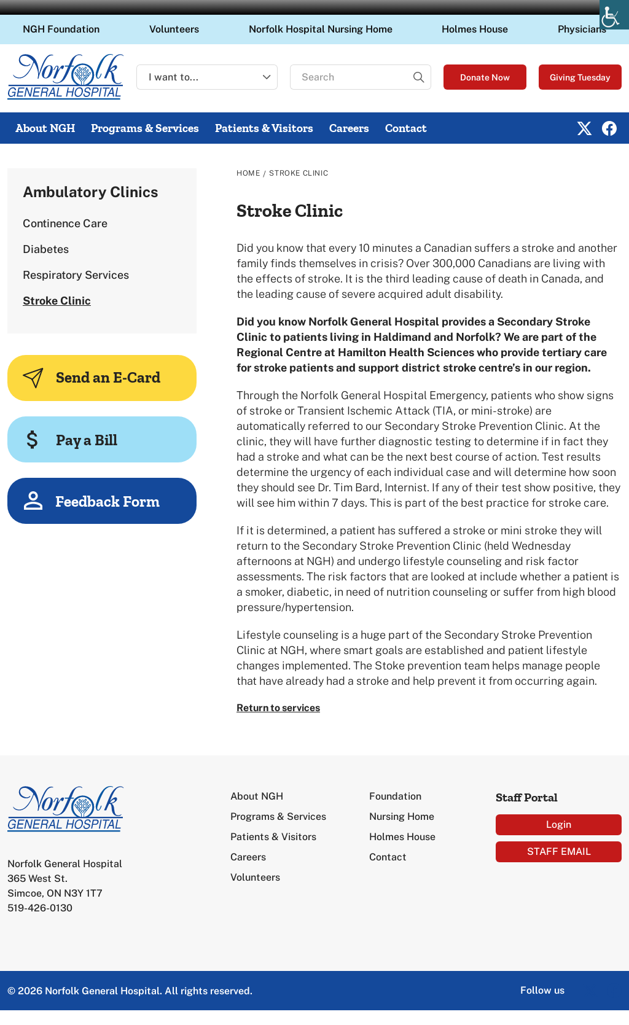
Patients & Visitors (264, 128)
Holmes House (475, 29)
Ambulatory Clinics (90, 191)
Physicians (582, 29)
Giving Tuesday (580, 77)
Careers (349, 128)
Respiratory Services (76, 274)
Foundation (395, 796)
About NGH (45, 128)
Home (248, 173)
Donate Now (485, 77)
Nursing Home (401, 816)
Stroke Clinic (57, 300)
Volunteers (174, 29)
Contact (406, 128)
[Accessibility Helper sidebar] (614, 14)
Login (558, 824)
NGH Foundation (61, 29)
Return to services (278, 708)
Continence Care (65, 223)
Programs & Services (145, 128)
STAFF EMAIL (559, 851)
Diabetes (46, 249)
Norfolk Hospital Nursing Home (321, 29)
